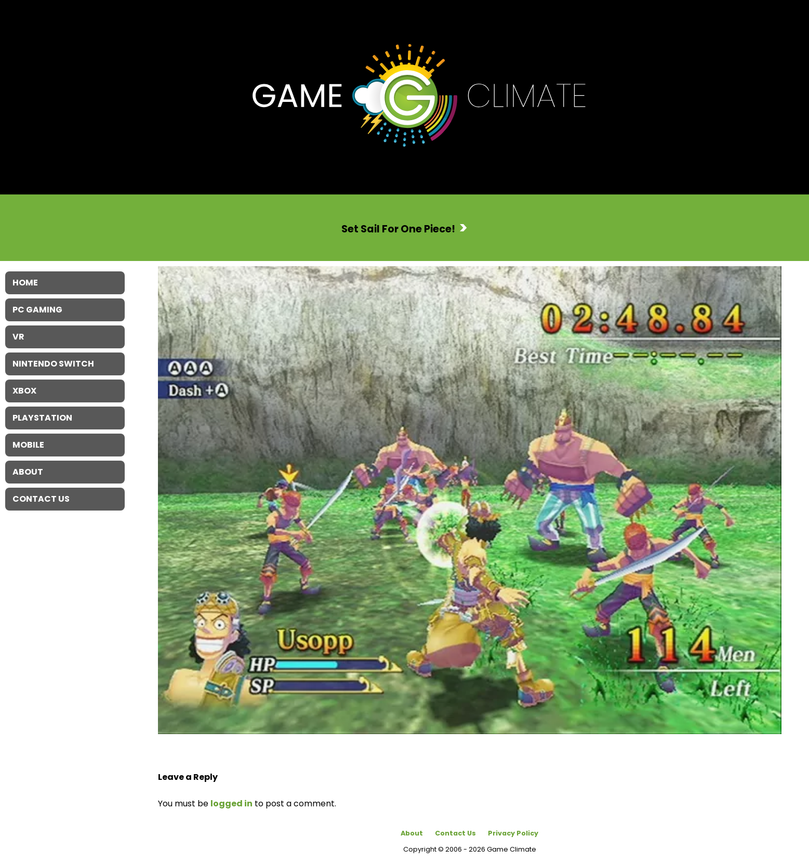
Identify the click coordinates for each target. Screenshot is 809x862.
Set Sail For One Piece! (398, 228)
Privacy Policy (513, 833)
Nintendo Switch (53, 364)
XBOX (24, 391)
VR (18, 337)
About (412, 833)
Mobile (28, 445)
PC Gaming (37, 310)
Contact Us (455, 833)
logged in (231, 803)
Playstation (42, 418)
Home (25, 283)
